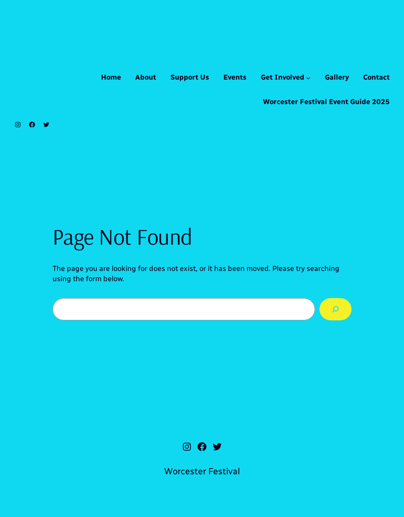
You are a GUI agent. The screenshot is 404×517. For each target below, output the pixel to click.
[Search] (335, 309)
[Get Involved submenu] (308, 78)
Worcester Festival (202, 471)
